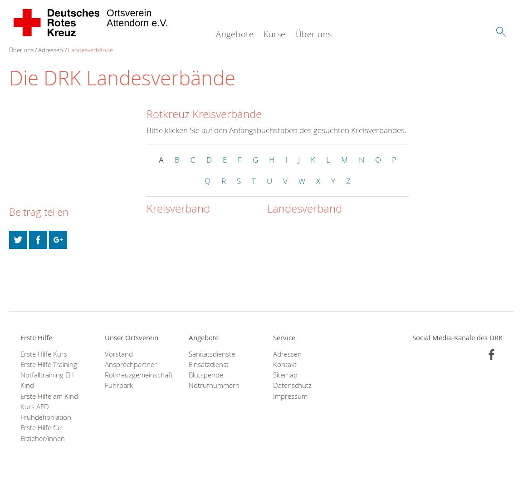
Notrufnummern (214, 385)
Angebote (235, 34)
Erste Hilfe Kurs (43, 354)
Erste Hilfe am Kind (49, 396)
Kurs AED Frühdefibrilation (45, 412)
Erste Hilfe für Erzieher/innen (42, 432)
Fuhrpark (119, 385)
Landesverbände (90, 50)
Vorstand (119, 354)
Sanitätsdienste (212, 354)
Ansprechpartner (131, 364)
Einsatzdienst (209, 364)
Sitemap (285, 375)
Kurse (275, 34)
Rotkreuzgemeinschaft (135, 375)
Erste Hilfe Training (48, 364)
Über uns (314, 34)
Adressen (50, 50)
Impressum (290, 396)
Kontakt (285, 364)
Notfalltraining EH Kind (47, 380)
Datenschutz (292, 385)
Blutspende (206, 375)
